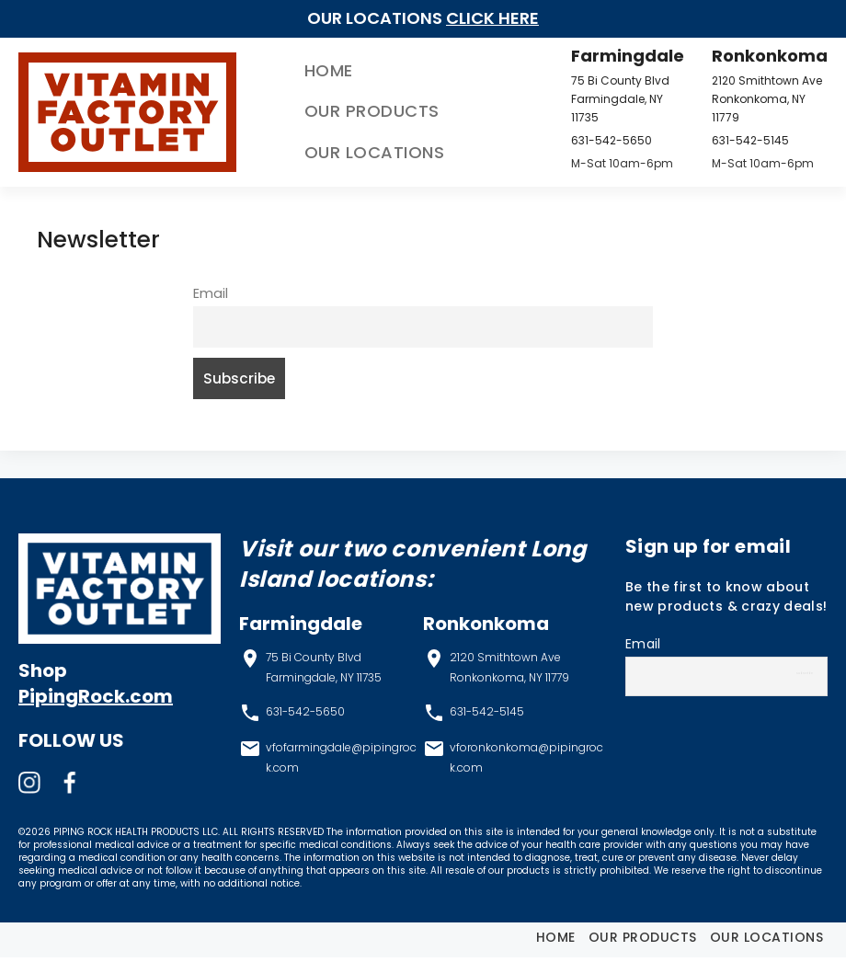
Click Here (492, 17)
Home (295, 70)
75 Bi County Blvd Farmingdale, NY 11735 (611, 99)
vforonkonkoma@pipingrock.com (526, 762)
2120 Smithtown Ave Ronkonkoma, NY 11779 (759, 99)
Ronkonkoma (762, 55)
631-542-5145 (743, 140)
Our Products (338, 111)
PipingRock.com (95, 702)
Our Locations (341, 152)
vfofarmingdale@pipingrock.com (341, 762)
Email (210, 293)
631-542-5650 (602, 140)
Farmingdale (618, 55)
